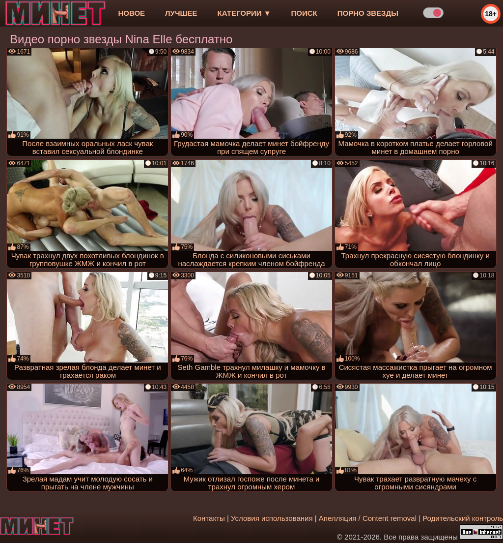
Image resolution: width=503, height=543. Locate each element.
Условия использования (272, 518)
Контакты (209, 518)
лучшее (181, 13)
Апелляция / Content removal (368, 518)
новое (131, 13)
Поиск (304, 13)
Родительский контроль (462, 518)
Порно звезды (367, 13)
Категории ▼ (244, 13)
